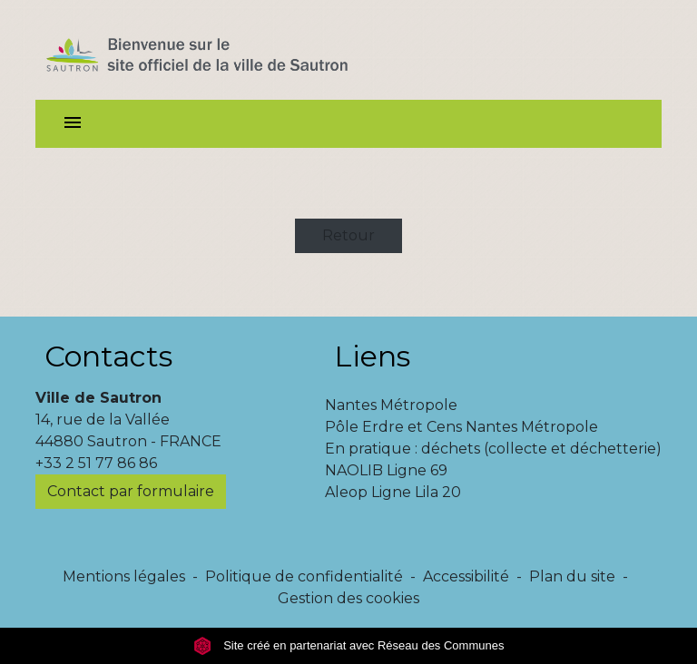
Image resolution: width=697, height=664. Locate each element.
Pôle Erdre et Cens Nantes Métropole (461, 426)
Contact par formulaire (130, 491)
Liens (372, 356)
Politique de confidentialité (304, 576)
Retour (348, 235)
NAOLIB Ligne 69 (386, 470)
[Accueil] (229, 50)
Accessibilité (466, 576)
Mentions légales (124, 576)
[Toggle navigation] (72, 124)
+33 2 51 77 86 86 (96, 463)
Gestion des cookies (348, 598)
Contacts (108, 356)
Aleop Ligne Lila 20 (393, 492)
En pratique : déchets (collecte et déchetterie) (493, 448)
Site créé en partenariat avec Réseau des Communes (349, 645)
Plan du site (572, 576)
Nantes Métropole (391, 405)
